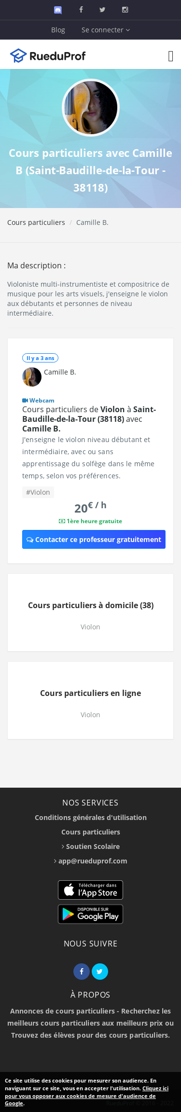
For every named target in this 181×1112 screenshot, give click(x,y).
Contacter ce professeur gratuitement (94, 539)
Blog (58, 29)
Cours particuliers (36, 222)
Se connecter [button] (106, 29)
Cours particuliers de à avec (89, 419)
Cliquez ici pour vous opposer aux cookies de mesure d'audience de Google (86, 1095)
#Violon (38, 492)
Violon (90, 626)
